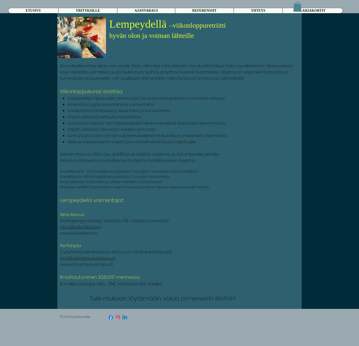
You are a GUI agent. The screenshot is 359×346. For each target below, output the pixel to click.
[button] (297, 6)
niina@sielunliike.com (80, 227)
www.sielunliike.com (78, 233)
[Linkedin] (125, 317)
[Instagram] (118, 317)
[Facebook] (111, 317)
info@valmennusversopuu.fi (87, 258)
